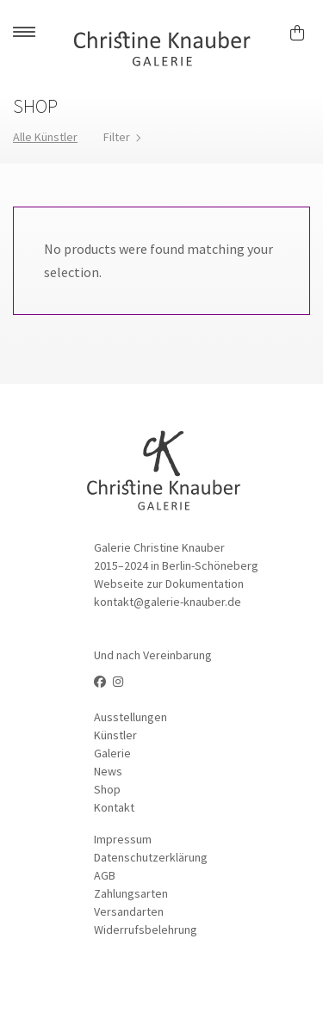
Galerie (112, 753)
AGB (104, 875)
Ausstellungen (130, 717)
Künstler (115, 735)
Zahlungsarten (131, 893)
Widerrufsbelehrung (145, 929)
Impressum (123, 839)
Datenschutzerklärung (151, 857)
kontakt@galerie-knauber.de (167, 601)
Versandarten (129, 911)
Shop (107, 789)
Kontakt (114, 807)
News (108, 771)
